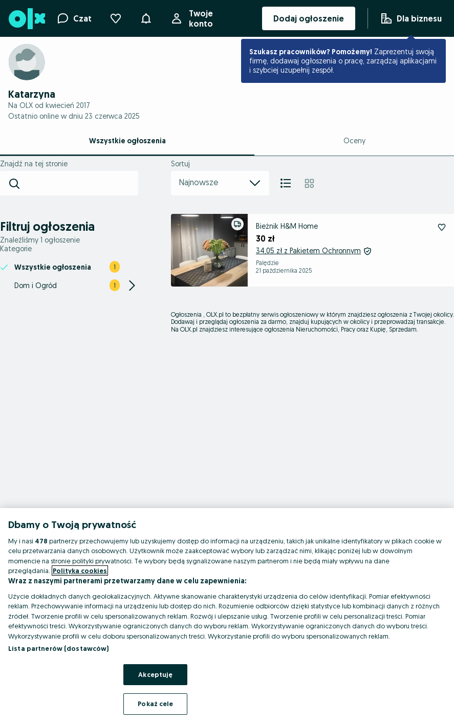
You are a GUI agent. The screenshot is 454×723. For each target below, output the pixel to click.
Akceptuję (155, 674)
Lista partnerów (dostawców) (58, 648)
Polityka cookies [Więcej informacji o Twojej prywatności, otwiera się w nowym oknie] (80, 570)
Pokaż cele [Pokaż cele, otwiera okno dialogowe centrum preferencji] (155, 703)
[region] (227, 615)
